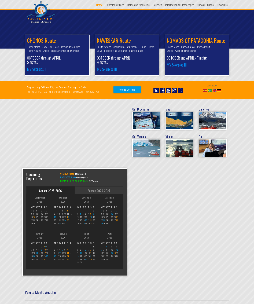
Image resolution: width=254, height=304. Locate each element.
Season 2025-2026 (50, 190)
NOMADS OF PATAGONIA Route (74, 181)
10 (45, 250)
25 (68, 220)
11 (60, 253)
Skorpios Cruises (115, 5)
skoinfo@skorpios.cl (60, 91)
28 (117, 220)
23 (104, 220)
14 (37, 253)
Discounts (222, 5)
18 (109, 217)
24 (65, 220)
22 (91, 220)
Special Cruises (205, 5)
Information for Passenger (179, 5)
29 (60, 223)
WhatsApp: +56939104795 (86, 91)
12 (112, 214)
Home (99, 5)
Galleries (157, 5)
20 (86, 220)
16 (34, 217)
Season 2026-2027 (99, 190)
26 (84, 223)
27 (65, 259)
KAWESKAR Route (68, 177)
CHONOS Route (67, 174)
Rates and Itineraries (138, 5)
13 (55, 217)
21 (117, 217)
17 (45, 253)
